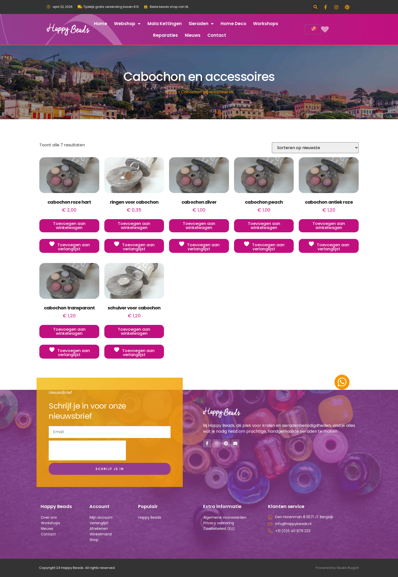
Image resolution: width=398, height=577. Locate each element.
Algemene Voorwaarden (224, 517)
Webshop (127, 23)
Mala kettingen (164, 24)
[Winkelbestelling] (315, 147)
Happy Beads (149, 517)
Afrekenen (99, 528)
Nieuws (193, 35)
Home (100, 24)
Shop (94, 539)
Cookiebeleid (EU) (219, 528)
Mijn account (101, 517)
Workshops (265, 24)
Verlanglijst (99, 523)
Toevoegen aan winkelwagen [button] (69, 226)
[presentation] (87, 450)
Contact (216, 35)
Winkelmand (101, 534)
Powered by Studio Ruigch (337, 567)
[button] (315, 7)
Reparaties (165, 35)
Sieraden (201, 23)
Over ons (49, 517)
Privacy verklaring (218, 523)
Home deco (233, 24)
